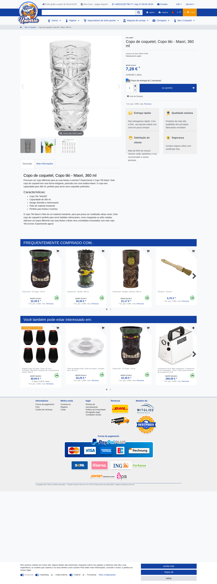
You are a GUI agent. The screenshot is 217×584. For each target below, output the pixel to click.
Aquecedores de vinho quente (102, 20)
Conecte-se (66, 404)
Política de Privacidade (96, 409)
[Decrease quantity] (135, 90)
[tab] (27, 163)
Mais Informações (44, 163)
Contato (162, 4)
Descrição (27, 163)
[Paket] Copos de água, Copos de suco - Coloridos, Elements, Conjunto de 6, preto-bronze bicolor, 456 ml (40, 370)
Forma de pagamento (45, 404)
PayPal (77, 575)
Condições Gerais (93, 415)
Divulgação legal (93, 412)
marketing (44, 575)
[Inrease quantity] (135, 86)
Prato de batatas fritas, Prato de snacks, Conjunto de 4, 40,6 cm (85, 369)
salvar (168, 578)
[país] (172, 12)
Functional (91, 575)
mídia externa (61, 575)
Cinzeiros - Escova (165, 292)
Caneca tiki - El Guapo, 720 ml (33, 292)
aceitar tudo (168, 566)
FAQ (37, 407)
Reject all (168, 572)
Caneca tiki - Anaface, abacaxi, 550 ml (126, 292)
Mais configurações (107, 575)
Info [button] (178, 4)
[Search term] (88, 12)
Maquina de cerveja (136, 20)
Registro (64, 407)
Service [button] (189, 4)
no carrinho (178, 88)
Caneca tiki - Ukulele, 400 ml (78, 292)
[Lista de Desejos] (179, 12)
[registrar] (163, 12)
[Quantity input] (129, 88)
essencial (29, 575)
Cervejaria (162, 20)
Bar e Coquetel (185, 20)
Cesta (63, 409)
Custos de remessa (44, 409)
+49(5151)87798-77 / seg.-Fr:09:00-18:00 (132, 4)
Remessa (147, 104)
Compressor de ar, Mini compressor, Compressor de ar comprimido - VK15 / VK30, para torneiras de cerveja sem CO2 (176, 370)
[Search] (139, 12)
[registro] (150, 12)
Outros (55, 20)
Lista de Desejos (135, 96)
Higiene (73, 20)
